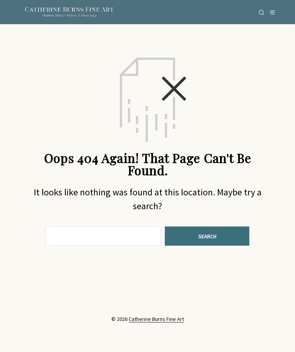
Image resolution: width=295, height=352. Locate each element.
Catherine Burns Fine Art (156, 319)
